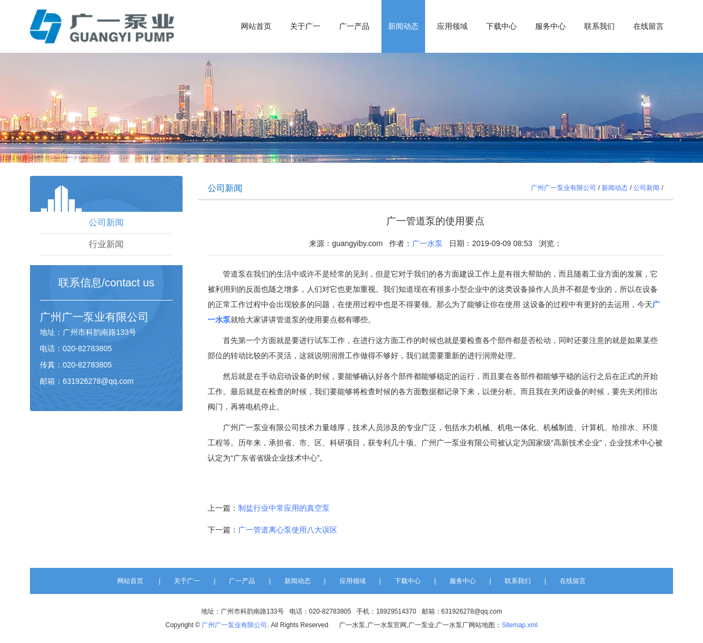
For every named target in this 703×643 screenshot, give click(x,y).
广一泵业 (83, 317)
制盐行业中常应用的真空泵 (284, 508)
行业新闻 (106, 244)
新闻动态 (403, 26)
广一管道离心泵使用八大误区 (287, 529)
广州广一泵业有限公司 (563, 188)
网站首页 (256, 26)
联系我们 (599, 26)
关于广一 (305, 26)
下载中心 (501, 26)
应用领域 (452, 26)
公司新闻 (106, 222)
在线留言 (648, 26)
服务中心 (550, 26)
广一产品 (354, 26)
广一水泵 (427, 243)
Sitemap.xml (519, 625)
